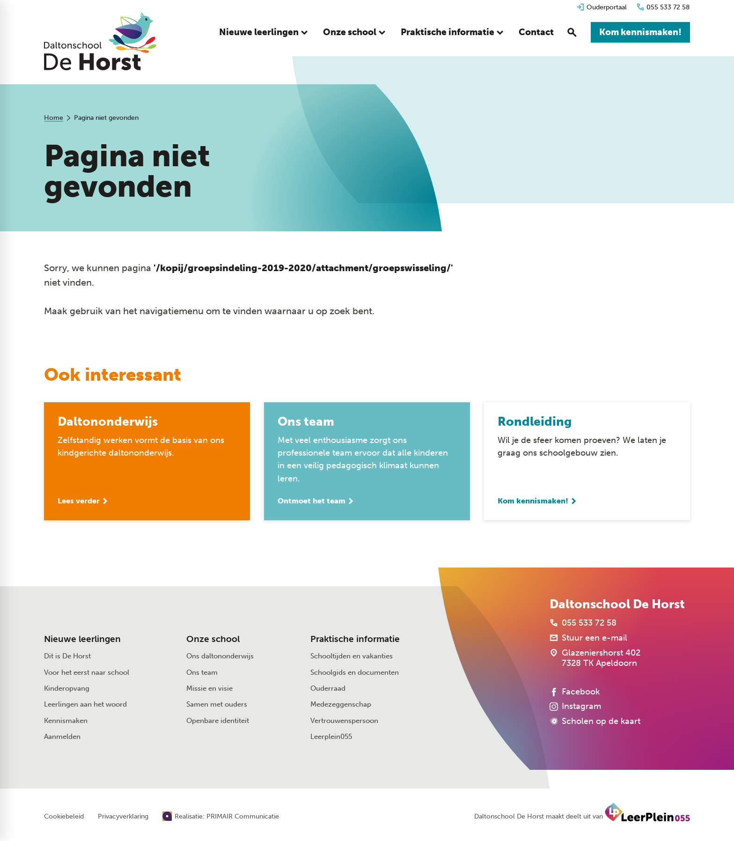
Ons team (202, 673)
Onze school (213, 640)
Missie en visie (209, 689)
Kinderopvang (66, 689)
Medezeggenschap (340, 705)
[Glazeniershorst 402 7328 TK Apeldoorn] (595, 659)
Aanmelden (62, 737)
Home (53, 118)
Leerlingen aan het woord (85, 705)
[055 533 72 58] (663, 7)
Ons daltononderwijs (220, 657)
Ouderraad (327, 689)
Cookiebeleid (64, 817)
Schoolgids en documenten (354, 673)
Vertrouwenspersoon (344, 721)
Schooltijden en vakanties (351, 657)
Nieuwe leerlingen (82, 640)
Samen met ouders (216, 705)
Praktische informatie (355, 640)
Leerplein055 (331, 737)
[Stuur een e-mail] (588, 639)
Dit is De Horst (67, 657)
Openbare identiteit (217, 721)
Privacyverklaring (123, 817)
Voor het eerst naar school (86, 673)
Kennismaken (66, 721)
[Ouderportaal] (601, 7)
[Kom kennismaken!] (640, 32)
